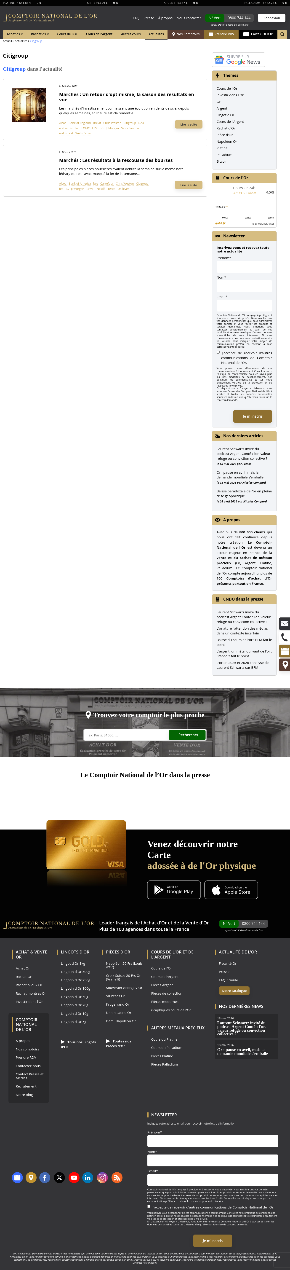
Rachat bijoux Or (29, 985)
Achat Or (23, 968)
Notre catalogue (234, 990)
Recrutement (26, 1086)
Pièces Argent (162, 985)
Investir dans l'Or (230, 95)
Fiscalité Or (228, 963)
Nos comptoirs (27, 1049)
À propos (165, 18)
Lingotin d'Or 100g (75, 988)
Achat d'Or (15, 34)
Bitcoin (222, 161)
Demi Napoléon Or (121, 1021)
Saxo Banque (130, 128)
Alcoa (63, 123)
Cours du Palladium (166, 1048)
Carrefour (107, 183)
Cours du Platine (164, 1039)
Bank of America (80, 183)
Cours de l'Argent (99, 34)
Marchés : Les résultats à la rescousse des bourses (116, 160)
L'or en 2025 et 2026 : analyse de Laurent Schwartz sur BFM (243, 665)
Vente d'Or (197, 923)
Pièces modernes (164, 1002)
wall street (66, 133)
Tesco (111, 189)
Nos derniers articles (243, 435)
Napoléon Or (227, 141)
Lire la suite (188, 124)
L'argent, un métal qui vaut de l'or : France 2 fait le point (244, 653)
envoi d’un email (124, 1259)
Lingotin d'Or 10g (74, 1013)
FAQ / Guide (228, 980)
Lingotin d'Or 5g (73, 1022)
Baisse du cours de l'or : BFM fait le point (244, 642)
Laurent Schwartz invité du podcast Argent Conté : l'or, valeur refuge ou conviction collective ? (244, 617)
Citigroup (130, 123)
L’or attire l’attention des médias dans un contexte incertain (242, 630)
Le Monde (175, 793)
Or (219, 101)
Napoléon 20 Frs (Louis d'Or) (124, 965)
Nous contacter (189, 18)
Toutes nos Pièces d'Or (118, 1043)
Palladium (224, 154)
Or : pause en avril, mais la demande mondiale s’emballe (240, 474)
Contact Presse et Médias (30, 1076)
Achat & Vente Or (31, 954)
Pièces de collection (166, 993)
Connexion (271, 18)
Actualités (156, 34)
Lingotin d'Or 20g (74, 1005)
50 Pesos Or (115, 996)
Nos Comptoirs (186, 34)
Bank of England (80, 123)
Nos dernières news (241, 1006)
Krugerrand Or (117, 1004)
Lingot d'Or (225, 115)
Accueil (7, 41)
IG (102, 128)
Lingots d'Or (75, 952)
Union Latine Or (118, 1013)
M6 (73, 793)
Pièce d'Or (225, 134)
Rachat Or (24, 977)
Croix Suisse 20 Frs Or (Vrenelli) (123, 977)
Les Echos (236, 793)
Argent (222, 108)
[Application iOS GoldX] (231, 890)
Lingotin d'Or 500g (75, 972)
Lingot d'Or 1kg (73, 963)
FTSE (95, 128)
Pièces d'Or (118, 952)
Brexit (97, 123)
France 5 (145, 793)
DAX (141, 123)
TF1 (49, 793)
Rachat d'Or (40, 34)
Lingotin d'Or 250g (75, 980)
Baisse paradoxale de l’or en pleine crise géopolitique (244, 493)
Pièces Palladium (164, 1064)
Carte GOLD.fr (257, 34)
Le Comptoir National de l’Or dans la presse (145, 775)
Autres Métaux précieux (178, 1028)
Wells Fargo (83, 133)
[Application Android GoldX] (174, 890)
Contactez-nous (28, 1066)
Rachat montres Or (31, 993)
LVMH (90, 189)
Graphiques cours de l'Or (171, 1010)
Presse (149, 18)
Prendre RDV (221, 34)
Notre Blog (24, 1095)
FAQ (136, 18)
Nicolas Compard (254, 483)
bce (95, 183)
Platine (222, 148)
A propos (231, 519)
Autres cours (131, 34)
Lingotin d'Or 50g (74, 997)
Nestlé (101, 189)
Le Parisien (110, 793)
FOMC (85, 128)
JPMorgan (112, 128)
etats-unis (65, 128)
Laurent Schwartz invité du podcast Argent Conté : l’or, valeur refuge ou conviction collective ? (244, 453)
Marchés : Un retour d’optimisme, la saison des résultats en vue (126, 97)
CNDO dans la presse (243, 599)
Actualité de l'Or (238, 952)
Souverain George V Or (124, 988)
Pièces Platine (162, 1056)
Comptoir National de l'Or (26, 1024)
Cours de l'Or (67, 34)
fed (77, 128)
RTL (207, 793)
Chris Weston (112, 123)
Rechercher (188, 734)
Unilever (123, 189)
